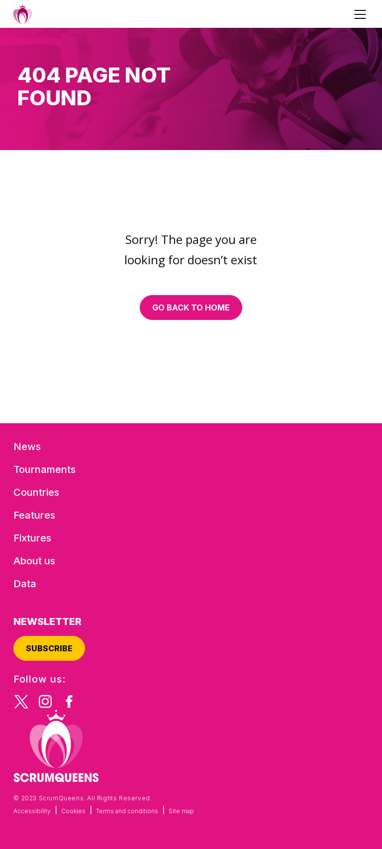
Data (24, 584)
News (27, 447)
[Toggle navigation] (361, 13)
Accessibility (32, 811)
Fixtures (32, 538)
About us (34, 561)
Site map (181, 811)
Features (34, 515)
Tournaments (44, 469)
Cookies (73, 811)
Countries (36, 492)
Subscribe (49, 648)
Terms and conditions (127, 811)
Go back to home (191, 307)
